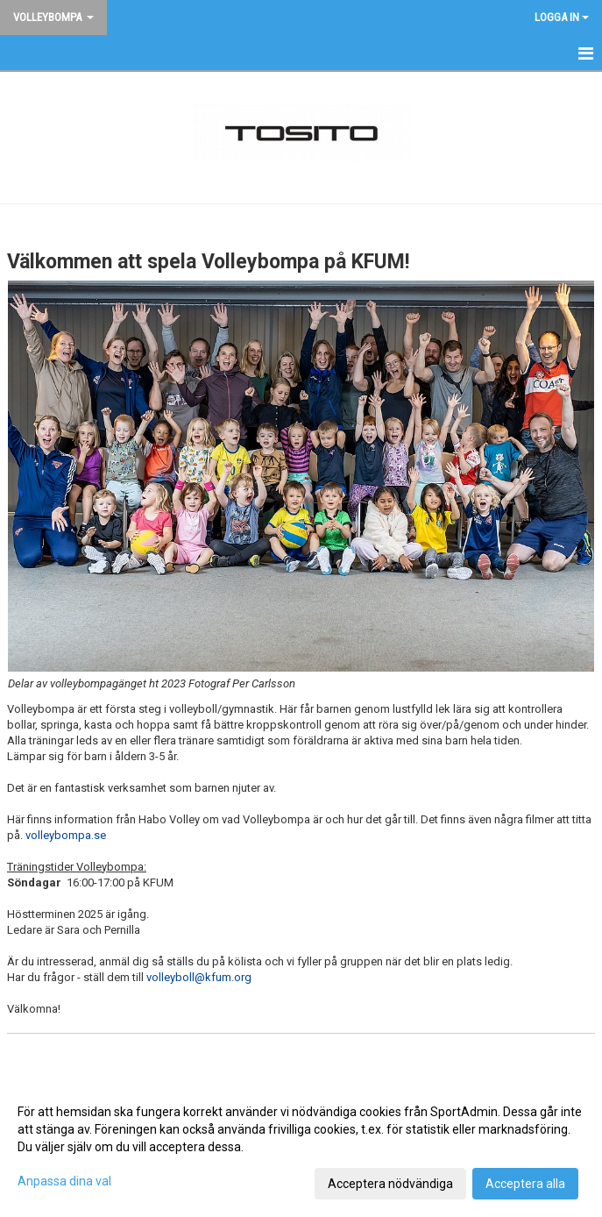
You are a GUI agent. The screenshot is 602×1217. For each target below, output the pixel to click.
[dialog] (301, 1147)
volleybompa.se (65, 835)
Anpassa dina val (64, 1181)
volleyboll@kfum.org (198, 977)
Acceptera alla (525, 1184)
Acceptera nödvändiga (390, 1184)
